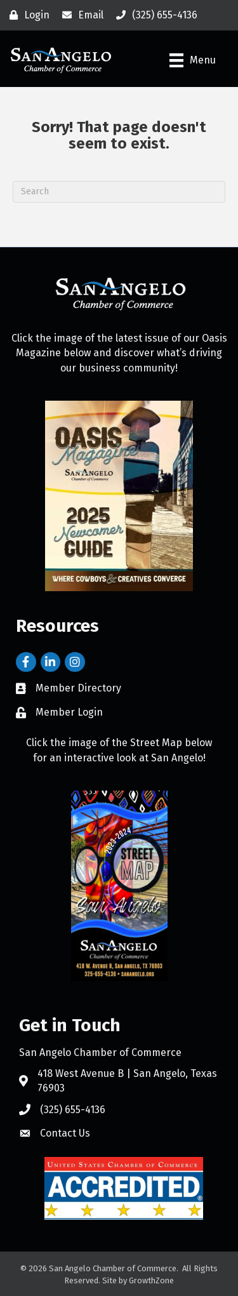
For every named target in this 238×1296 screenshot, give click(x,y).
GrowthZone (151, 1280)
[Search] (119, 192)
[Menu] (192, 60)
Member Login (69, 712)
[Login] (26, 15)
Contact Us (65, 1133)
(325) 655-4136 (72, 1110)
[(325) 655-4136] (153, 15)
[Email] (79, 15)
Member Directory (78, 688)
